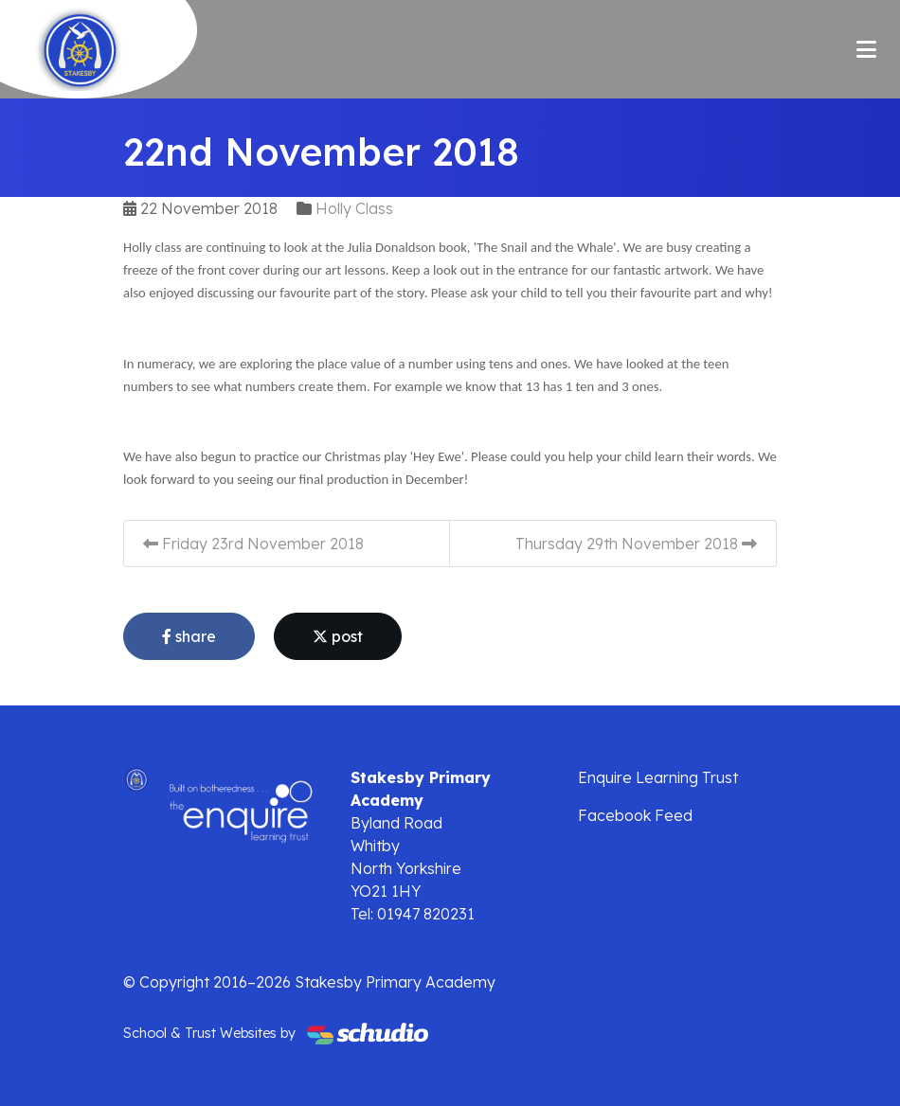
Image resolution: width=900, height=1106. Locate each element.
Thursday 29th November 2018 (636, 543)
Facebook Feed (635, 815)
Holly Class (354, 208)
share (189, 636)
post (338, 636)
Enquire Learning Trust (658, 777)
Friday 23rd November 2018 (253, 543)
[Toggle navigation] (866, 49)
